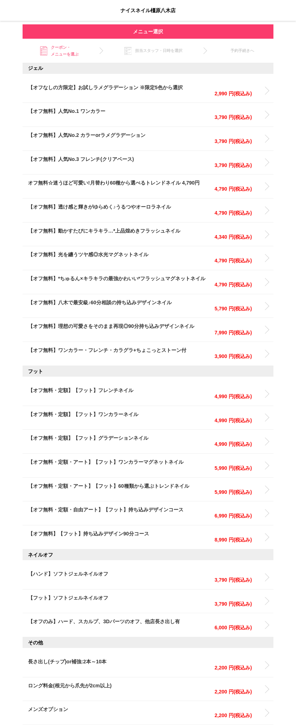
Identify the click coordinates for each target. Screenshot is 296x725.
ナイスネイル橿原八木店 (148, 10)
